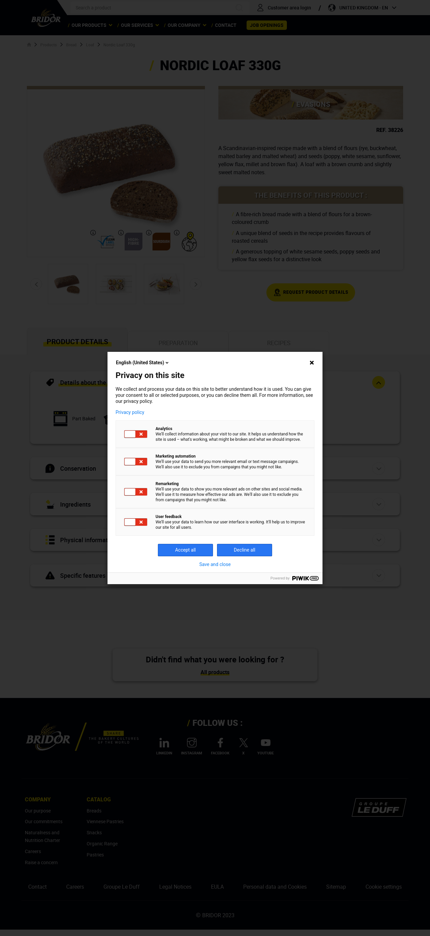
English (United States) (143, 362)
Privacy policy (130, 412)
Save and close (215, 564)
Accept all (185, 550)
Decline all (244, 550)
